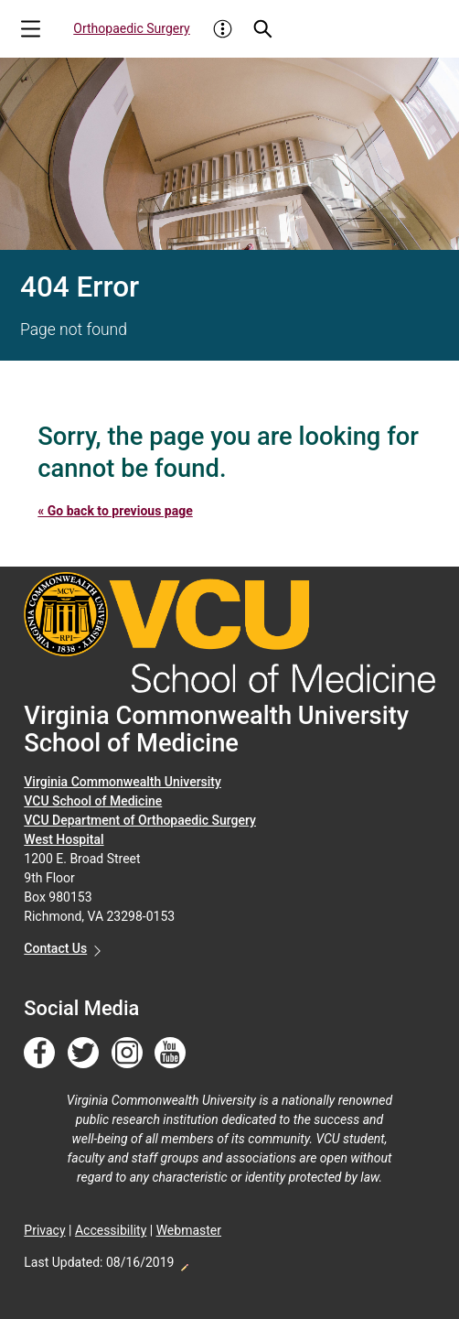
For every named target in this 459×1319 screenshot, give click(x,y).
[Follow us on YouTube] (170, 1053)
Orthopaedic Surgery (131, 28)
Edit (183, 1262)
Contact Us (55, 948)
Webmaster (188, 1230)
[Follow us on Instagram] (127, 1053)
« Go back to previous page (114, 510)
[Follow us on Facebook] (39, 1053)
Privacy (44, 1230)
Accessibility (110, 1230)
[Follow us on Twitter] (83, 1053)
